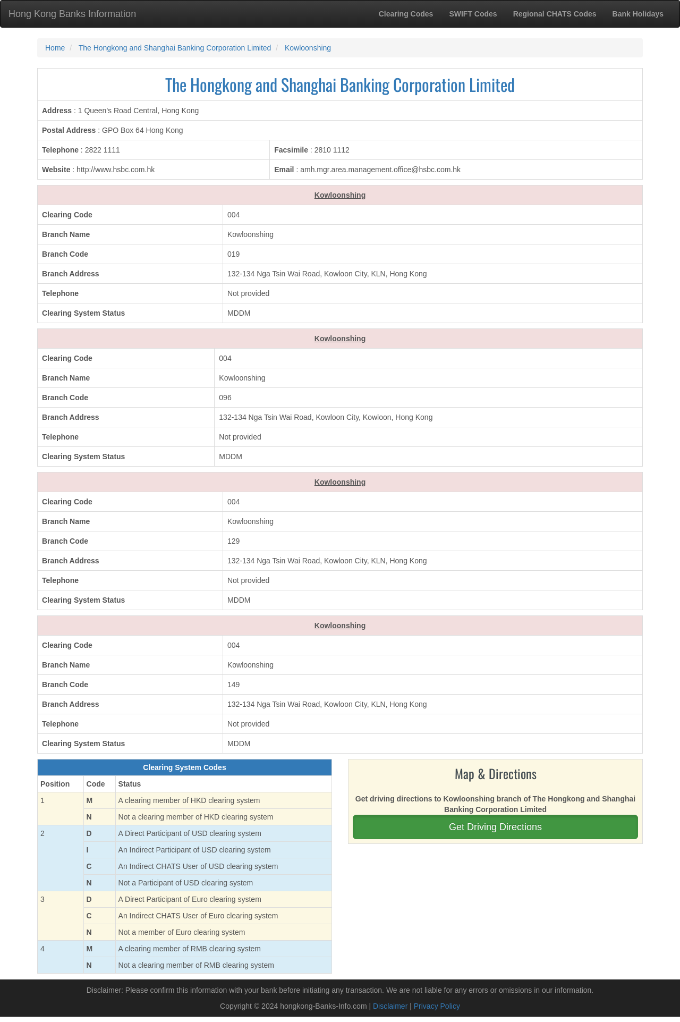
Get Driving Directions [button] (495, 827)
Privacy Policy (437, 1006)
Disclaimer (390, 1006)
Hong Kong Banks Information (72, 14)
